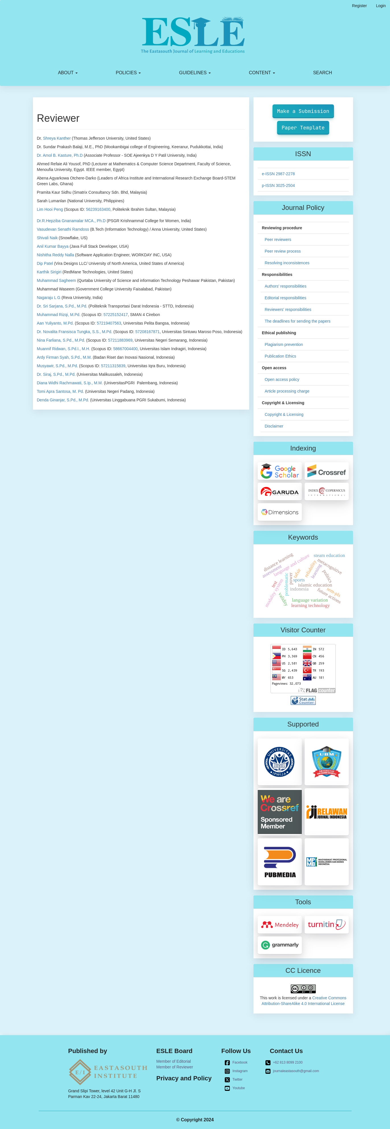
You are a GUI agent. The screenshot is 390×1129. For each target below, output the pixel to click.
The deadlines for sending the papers (298, 321)
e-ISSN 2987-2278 (278, 174)
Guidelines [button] (195, 72)
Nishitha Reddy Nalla (55, 255)
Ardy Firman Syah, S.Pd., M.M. (64, 357)
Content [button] (262, 72)
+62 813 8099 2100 (284, 1063)
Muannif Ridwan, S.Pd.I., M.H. (63, 348)
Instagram (235, 1071)
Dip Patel (45, 263)
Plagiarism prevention (284, 344)
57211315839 (113, 366)
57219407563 (109, 323)
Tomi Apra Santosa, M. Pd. (60, 391)
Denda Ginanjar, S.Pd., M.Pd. (63, 400)
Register (359, 5)
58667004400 (125, 348)
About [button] (68, 72)
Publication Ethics (280, 356)
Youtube (234, 1088)
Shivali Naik (47, 238)
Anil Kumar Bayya (53, 246)
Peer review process (283, 251)
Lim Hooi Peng (50, 209)
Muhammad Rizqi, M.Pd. (59, 314)
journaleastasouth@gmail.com (292, 1071)
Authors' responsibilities (286, 286)
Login (381, 5)
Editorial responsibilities (285, 298)
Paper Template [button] (303, 127)
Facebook (235, 1063)
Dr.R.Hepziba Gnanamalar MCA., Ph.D (71, 220)
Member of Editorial (173, 1061)
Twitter (233, 1080)
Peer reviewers (278, 239)
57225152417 (116, 314)
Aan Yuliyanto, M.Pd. (55, 323)
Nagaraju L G (49, 297)
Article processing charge (287, 391)
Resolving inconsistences (287, 263)
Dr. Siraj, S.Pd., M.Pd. (56, 374)
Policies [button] (128, 72)
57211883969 (120, 340)
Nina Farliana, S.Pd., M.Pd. (61, 340)
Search (322, 72)
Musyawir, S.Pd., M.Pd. (57, 366)
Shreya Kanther (57, 138)
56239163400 (98, 209)
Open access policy (282, 379)
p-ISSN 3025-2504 (278, 185)
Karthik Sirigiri (49, 272)
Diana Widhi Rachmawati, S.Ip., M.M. (70, 383)
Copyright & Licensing (284, 414)
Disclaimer (274, 426)
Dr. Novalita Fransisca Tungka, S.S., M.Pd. (74, 331)
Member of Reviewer (174, 1067)
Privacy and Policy (184, 1078)
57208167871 (147, 331)
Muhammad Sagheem (56, 280)
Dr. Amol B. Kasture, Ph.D (60, 155)
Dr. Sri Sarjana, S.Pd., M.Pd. (62, 306)
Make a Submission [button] (303, 111)
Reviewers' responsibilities (288, 309)
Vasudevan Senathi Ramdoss (63, 229)
